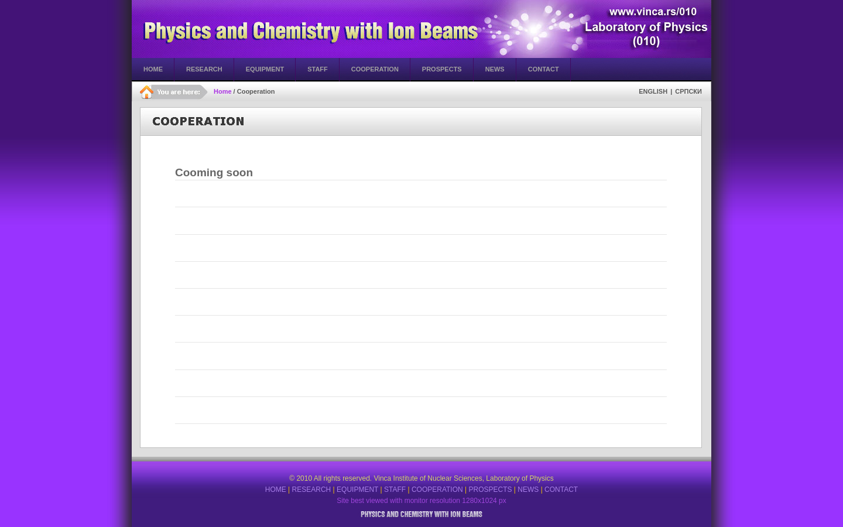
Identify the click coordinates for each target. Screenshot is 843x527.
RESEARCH (311, 489)
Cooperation (375, 69)
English (653, 91)
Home (153, 69)
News (495, 69)
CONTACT (561, 489)
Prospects (442, 69)
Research (204, 69)
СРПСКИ (688, 91)
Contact (543, 69)
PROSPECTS (490, 489)
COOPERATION (437, 489)
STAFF (395, 489)
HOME (275, 489)
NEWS (528, 489)
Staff (317, 69)
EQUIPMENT (357, 489)
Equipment (265, 69)
